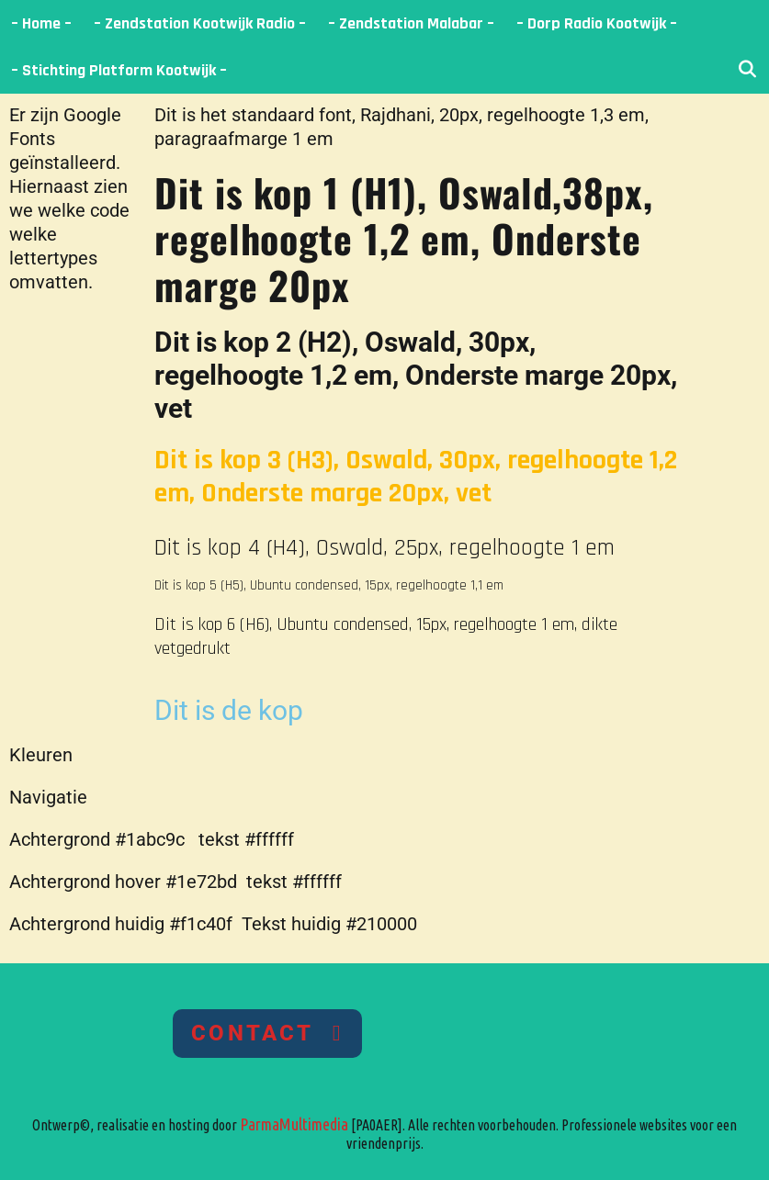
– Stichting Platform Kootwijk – (119, 70)
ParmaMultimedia (294, 1124)
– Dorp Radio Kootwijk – (596, 23)
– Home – (41, 23)
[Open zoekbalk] (747, 70)
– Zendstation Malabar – (411, 23)
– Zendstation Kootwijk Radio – (200, 23)
